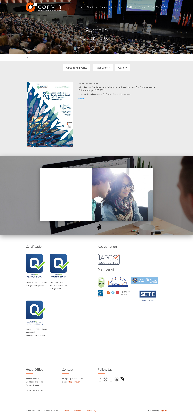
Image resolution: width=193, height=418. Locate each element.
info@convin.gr (74, 382)
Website (82, 98)
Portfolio (30, 57)
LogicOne (163, 411)
